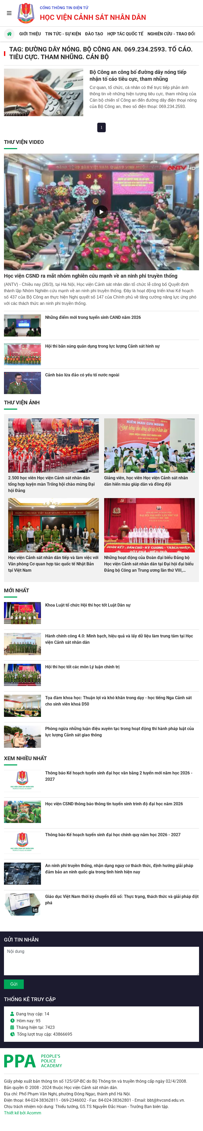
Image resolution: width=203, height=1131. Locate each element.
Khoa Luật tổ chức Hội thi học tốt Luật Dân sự (88, 605)
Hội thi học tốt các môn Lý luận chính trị (82, 666)
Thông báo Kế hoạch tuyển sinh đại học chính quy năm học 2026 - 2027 (113, 834)
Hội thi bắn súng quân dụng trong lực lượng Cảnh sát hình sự (102, 346)
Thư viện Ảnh (22, 402)
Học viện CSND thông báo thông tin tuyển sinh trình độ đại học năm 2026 (114, 803)
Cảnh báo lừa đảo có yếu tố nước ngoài (82, 374)
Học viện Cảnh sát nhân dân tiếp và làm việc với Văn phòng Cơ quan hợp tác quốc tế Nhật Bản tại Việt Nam (53, 564)
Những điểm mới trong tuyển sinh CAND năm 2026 (93, 317)
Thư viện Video (24, 142)
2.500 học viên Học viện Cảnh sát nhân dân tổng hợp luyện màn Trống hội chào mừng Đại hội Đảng (51, 484)
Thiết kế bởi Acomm (22, 1112)
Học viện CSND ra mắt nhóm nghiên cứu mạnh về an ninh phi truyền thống (90, 276)
